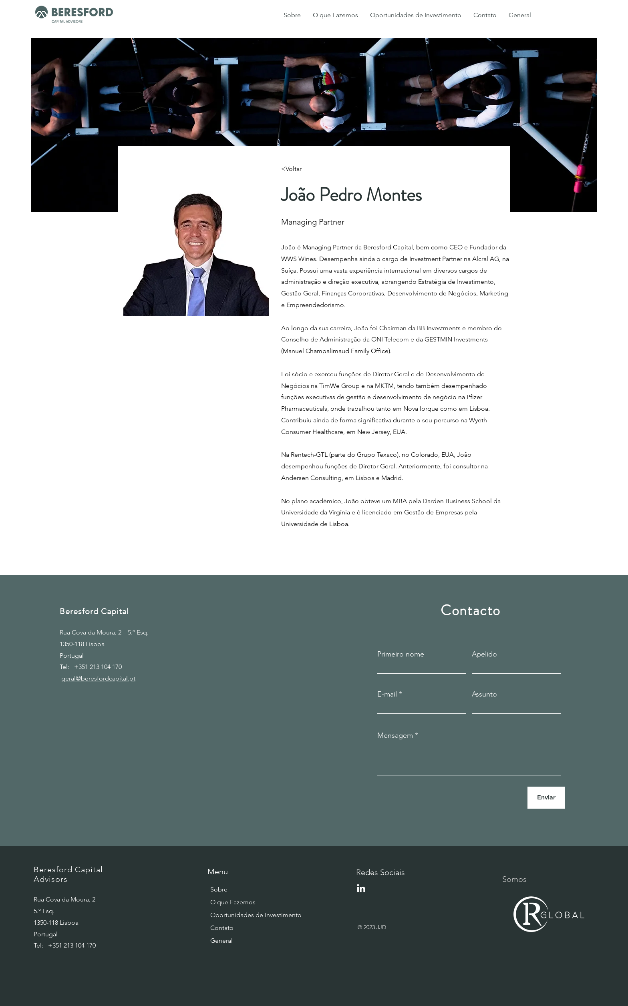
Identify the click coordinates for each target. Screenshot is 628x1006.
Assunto (484, 694)
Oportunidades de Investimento (237, 915)
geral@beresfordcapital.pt (98, 678)
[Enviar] (546, 798)
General (221, 940)
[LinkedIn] (361, 889)
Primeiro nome (400, 654)
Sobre (218, 889)
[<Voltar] (297, 169)
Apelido (484, 654)
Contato (221, 928)
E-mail (387, 694)
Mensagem (395, 735)
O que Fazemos (233, 902)
